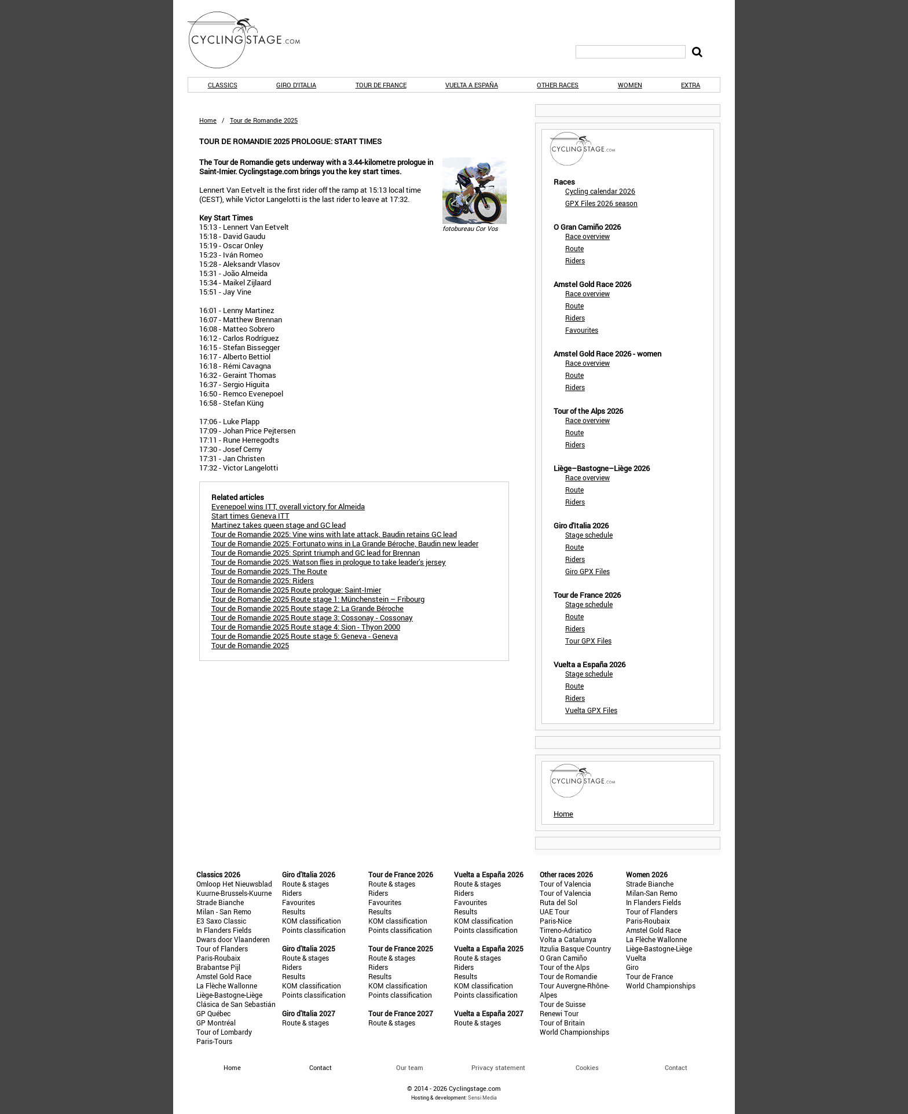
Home (208, 120)
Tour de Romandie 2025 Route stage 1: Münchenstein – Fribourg (317, 599)
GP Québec (213, 1013)
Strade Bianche (220, 902)
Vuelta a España (471, 84)
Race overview (587, 236)
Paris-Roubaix (218, 957)
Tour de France (381, 84)
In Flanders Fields (223, 930)
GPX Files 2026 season (601, 203)
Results (293, 911)
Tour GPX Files (588, 640)
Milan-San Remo (652, 893)
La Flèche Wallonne (226, 985)
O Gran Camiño (563, 957)
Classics (222, 84)
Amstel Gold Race (223, 976)
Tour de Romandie (568, 976)
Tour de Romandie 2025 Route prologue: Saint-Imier (296, 589)
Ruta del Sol (558, 902)
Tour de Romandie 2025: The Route (269, 571)
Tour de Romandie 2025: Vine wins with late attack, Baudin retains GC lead (334, 534)
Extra (690, 84)
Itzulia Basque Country (575, 948)
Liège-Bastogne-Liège (229, 994)
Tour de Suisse (562, 1004)
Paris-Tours (214, 1041)
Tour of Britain (562, 1022)
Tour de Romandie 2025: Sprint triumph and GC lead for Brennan (315, 552)
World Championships (574, 1031)
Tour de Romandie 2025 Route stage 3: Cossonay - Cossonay (312, 617)
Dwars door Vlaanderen (233, 939)
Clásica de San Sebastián (236, 1004)
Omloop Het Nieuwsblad (234, 883)
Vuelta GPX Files (591, 710)
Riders (575, 260)
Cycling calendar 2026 (600, 191)
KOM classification (311, 920)
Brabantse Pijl (218, 967)
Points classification (314, 930)
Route (574, 248)
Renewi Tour (559, 1013)
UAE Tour (554, 911)
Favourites (581, 329)
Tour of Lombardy (224, 1031)
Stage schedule (589, 534)
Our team (409, 1067)
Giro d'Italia (296, 84)
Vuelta (636, 957)
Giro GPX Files (587, 571)
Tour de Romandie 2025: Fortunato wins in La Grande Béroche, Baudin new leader (344, 543)
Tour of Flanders (222, 948)
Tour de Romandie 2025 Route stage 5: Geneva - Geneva (304, 636)
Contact (676, 1067)
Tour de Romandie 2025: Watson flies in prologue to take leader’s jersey (328, 562)
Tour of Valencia (565, 883)
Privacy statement (498, 1067)
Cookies (587, 1067)
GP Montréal (216, 1022)
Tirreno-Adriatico (566, 930)
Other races (558, 84)
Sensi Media (482, 1097)
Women (630, 84)
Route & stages (305, 883)
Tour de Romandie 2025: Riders (262, 580)
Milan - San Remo (223, 911)
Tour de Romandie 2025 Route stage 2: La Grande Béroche (307, 608)
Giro (632, 967)
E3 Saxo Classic (221, 920)
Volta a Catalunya (568, 939)
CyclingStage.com (251, 40)
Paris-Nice (556, 920)
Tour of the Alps (565, 967)
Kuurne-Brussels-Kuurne (234, 893)
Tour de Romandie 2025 (250, 645)
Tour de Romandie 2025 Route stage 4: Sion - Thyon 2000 (305, 627)
